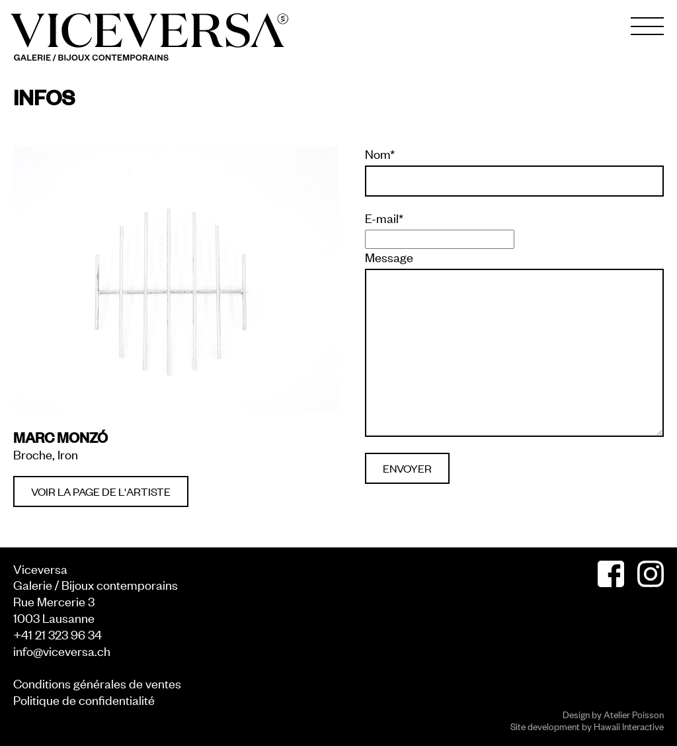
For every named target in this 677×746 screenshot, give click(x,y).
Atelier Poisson (634, 714)
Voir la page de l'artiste (101, 491)
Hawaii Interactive (629, 726)
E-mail (384, 218)
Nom (380, 154)
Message (389, 257)
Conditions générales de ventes (97, 683)
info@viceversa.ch (61, 650)
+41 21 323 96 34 (57, 634)
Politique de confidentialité (84, 699)
